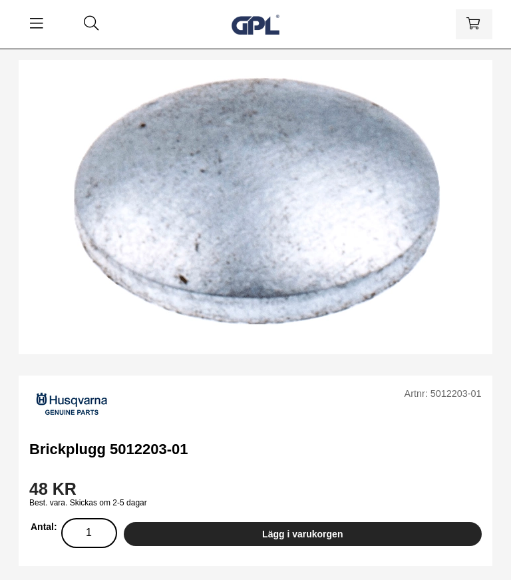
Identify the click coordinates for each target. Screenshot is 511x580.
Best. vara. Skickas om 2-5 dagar (88, 502)
